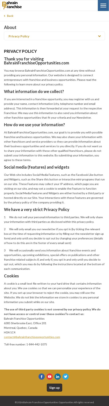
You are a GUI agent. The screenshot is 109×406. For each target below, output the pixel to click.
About (10, 27)
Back (10, 15)
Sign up (54, 387)
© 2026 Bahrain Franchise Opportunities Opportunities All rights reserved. (54, 402)
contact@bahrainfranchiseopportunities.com (32, 337)
